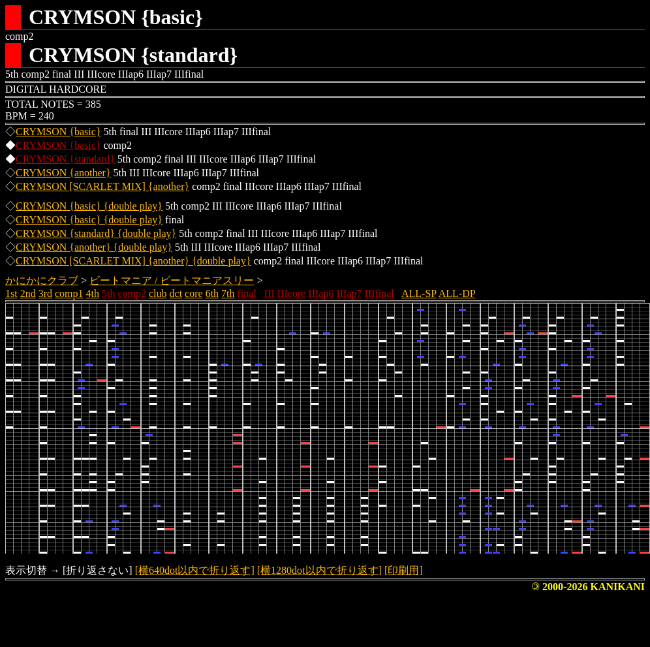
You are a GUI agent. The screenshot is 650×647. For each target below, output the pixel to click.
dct (176, 293)
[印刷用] (403, 570)
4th (92, 293)
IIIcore (291, 293)
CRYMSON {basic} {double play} (89, 206)
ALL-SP (419, 293)
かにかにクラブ (41, 280)
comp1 (69, 293)
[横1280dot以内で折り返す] (319, 570)
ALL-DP (457, 293)
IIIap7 (349, 293)
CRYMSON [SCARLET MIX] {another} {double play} (133, 260)
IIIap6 (320, 293)
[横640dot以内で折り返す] (195, 570)
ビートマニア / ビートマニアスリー (171, 280)
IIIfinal (379, 293)
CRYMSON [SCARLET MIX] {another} (102, 186)
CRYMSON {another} (63, 172)
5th (108, 293)
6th (212, 293)
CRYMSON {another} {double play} (94, 247)
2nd (28, 293)
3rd (45, 293)
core (194, 293)
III (269, 293)
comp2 (131, 293)
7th (227, 293)
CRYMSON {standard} (65, 159)
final (247, 293)
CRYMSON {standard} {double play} (96, 233)
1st (11, 293)
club (158, 293)
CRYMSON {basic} (58, 131)
